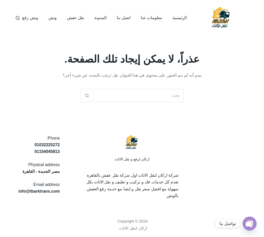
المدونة (100, 17)
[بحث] (18, 18)
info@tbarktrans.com (39, 191)
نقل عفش (75, 17)
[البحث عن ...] (138, 95)
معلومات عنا (151, 17)
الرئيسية (179, 17)
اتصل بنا (123, 17)
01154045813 (47, 151)
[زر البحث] (86, 95)
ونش (52, 17)
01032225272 (47, 145)
